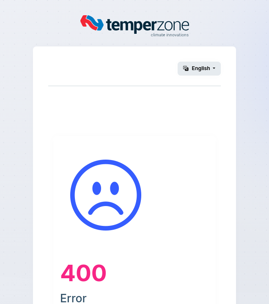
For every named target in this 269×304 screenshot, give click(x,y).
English (197, 68)
